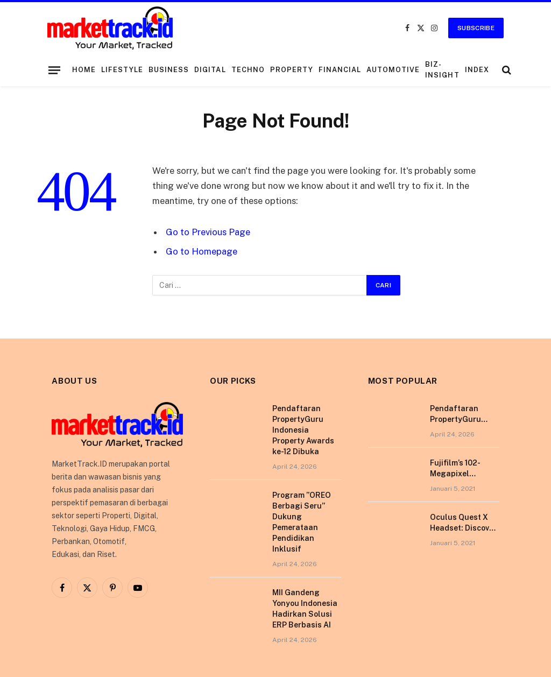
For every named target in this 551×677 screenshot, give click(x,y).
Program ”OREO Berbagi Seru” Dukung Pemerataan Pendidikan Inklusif (301, 522)
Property (291, 70)
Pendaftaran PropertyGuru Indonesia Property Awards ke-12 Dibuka (303, 430)
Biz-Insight (442, 69)
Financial (340, 70)
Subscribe (476, 28)
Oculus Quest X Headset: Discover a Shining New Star (463, 523)
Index (477, 70)
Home (84, 70)
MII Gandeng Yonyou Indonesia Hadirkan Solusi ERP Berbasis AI (304, 608)
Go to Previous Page (208, 232)
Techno (248, 70)
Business (169, 70)
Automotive (393, 70)
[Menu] (54, 70)
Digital (209, 70)
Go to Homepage (201, 251)
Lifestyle (122, 70)
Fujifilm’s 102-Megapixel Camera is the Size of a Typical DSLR (464, 469)
